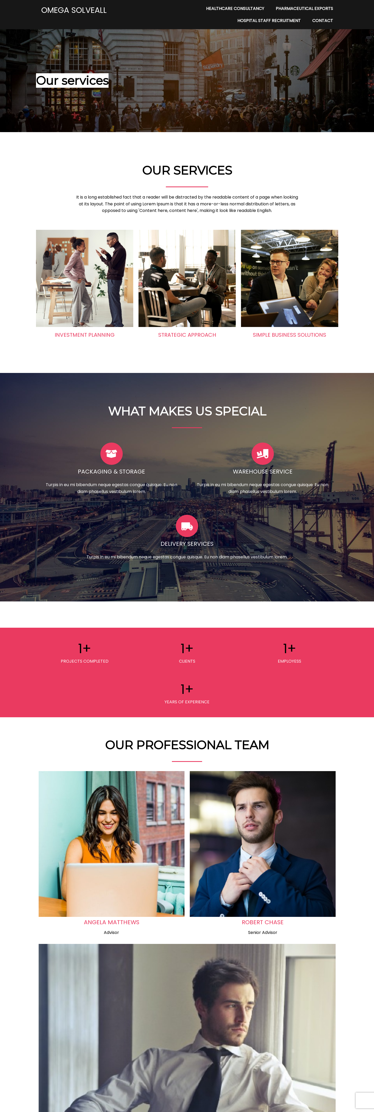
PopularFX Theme (204, 1104)
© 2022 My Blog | (168, 1104)
